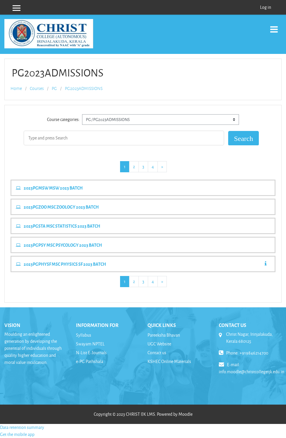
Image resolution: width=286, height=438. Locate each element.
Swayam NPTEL (90, 344)
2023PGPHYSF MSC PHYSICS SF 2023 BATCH (65, 264)
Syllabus (83, 335)
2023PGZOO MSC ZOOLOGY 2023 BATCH (61, 207)
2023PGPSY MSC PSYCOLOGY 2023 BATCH (63, 245)
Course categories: (63, 119)
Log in (265, 7)
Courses (37, 88)
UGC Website (159, 344)
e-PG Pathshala (89, 361)
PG (54, 88)
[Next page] (162, 166)
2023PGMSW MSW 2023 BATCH (53, 188)
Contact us (157, 353)
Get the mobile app (17, 434)
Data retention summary (22, 427)
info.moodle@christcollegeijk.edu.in (251, 372)
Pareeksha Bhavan (164, 335)
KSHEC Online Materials (169, 361)
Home (16, 88)
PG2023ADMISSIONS (84, 88)
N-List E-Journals (91, 353)
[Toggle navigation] (274, 26)
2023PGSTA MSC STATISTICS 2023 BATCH (62, 226)
